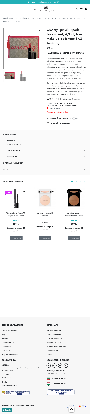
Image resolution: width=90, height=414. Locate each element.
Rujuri (32, 18)
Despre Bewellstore (9, 331)
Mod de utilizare (14, 151)
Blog (3, 335)
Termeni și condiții (54, 335)
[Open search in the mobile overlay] (77, 9)
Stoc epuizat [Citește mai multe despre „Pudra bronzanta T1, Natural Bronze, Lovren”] (74, 238)
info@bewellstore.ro (9, 385)
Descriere (11, 140)
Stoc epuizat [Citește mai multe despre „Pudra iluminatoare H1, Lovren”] (45, 238)
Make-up (24, 18)
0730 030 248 (7, 377)
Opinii (5, 169)
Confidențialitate (53, 351)
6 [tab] (85, 181)
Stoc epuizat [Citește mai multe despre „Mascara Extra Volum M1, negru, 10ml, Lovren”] (16, 238)
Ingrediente (12, 157)
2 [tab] (74, 181)
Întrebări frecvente (54, 331)
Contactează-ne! (8, 343)
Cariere (49, 355)
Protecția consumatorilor (56, 347)
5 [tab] (82, 181)
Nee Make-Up (66, 105)
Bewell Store (8, 18)
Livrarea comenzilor (54, 339)
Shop (17, 18)
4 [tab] (80, 181)
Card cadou (6, 351)
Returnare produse (54, 343)
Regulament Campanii (10, 355)
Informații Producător (13, 163)
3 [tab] (77, 181)
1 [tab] (72, 181)
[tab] (45, 145)
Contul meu (6, 347)
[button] (40, 31)
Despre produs (9, 134)
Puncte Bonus (7, 339)
